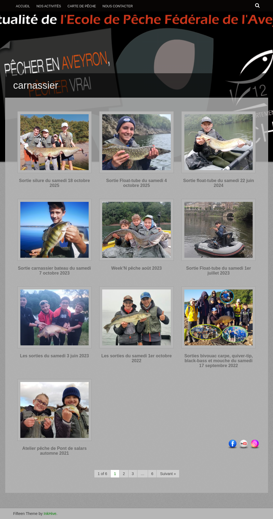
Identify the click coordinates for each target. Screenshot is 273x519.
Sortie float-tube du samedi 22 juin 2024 (218, 183)
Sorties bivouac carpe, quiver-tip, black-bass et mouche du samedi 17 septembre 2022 (218, 361)
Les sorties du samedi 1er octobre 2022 (136, 358)
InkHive (50, 513)
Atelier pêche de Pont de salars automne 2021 (54, 451)
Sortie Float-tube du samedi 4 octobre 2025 (136, 183)
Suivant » (168, 474)
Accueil (23, 6)
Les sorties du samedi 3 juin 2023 (54, 356)
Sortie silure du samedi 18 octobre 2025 (54, 183)
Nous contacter (117, 6)
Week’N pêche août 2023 (136, 268)
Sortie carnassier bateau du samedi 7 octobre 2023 (54, 270)
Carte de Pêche (82, 6)
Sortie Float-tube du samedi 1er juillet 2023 (218, 270)
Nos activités (48, 6)
